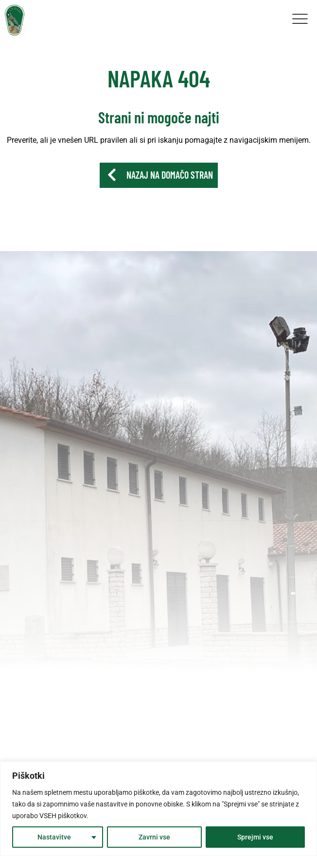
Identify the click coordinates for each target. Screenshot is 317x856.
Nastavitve (54, 837)
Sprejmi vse (255, 837)
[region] (158, 808)
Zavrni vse (154, 837)
